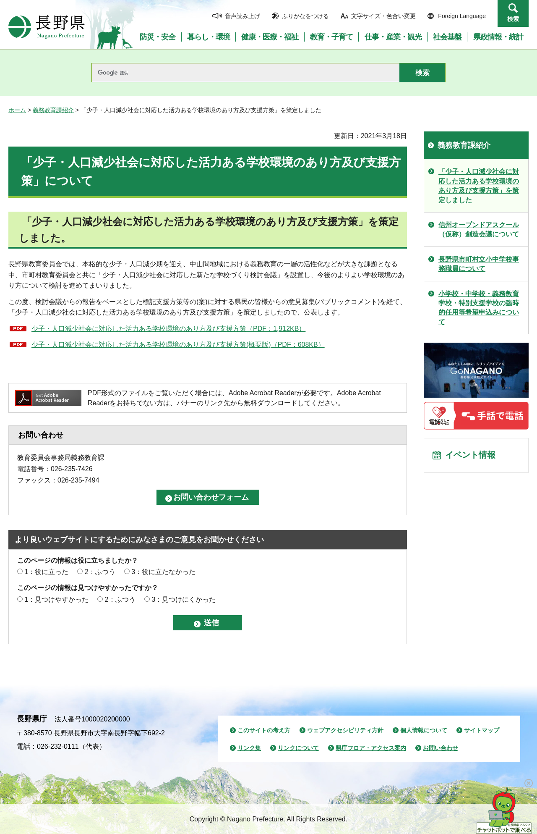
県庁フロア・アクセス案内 (371, 748)
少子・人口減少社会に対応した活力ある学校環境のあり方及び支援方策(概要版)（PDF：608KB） (178, 344)
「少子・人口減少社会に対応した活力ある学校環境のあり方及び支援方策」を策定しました (478, 185)
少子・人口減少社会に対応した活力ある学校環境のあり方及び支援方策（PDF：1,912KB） (168, 328)
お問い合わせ (440, 748)
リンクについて (298, 748)
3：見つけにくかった (183, 599)
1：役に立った (46, 571)
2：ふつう (100, 571)
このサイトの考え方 (263, 730)
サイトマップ (481, 730)
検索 (513, 19)
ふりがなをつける (305, 16)
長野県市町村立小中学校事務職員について (478, 264)
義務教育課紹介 (53, 110)
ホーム (17, 110)
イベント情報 (470, 455)
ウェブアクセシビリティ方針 (345, 730)
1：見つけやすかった (56, 599)
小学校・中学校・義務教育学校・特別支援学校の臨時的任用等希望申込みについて (478, 307)
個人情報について (423, 730)
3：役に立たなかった (163, 571)
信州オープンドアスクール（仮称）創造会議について (478, 229)
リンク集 (249, 748)
